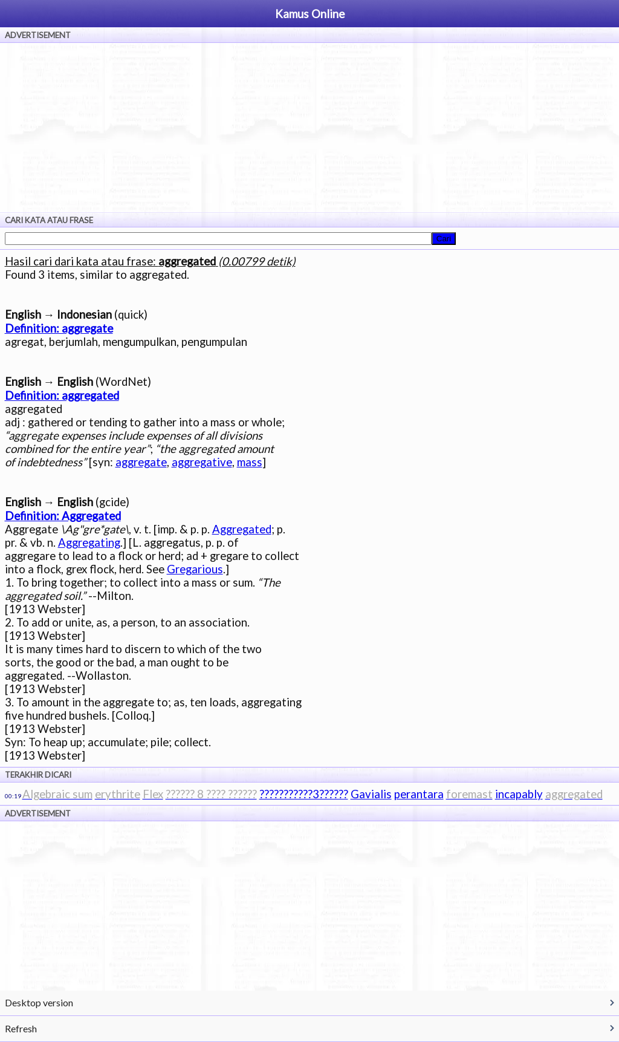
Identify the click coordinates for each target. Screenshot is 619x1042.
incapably (519, 794)
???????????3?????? (303, 794)
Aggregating (89, 542)
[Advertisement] (309, 127)
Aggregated (241, 529)
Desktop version (39, 1002)
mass (249, 462)
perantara (419, 794)
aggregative (202, 462)
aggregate (141, 462)
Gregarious (195, 569)
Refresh (21, 1028)
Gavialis (371, 794)
